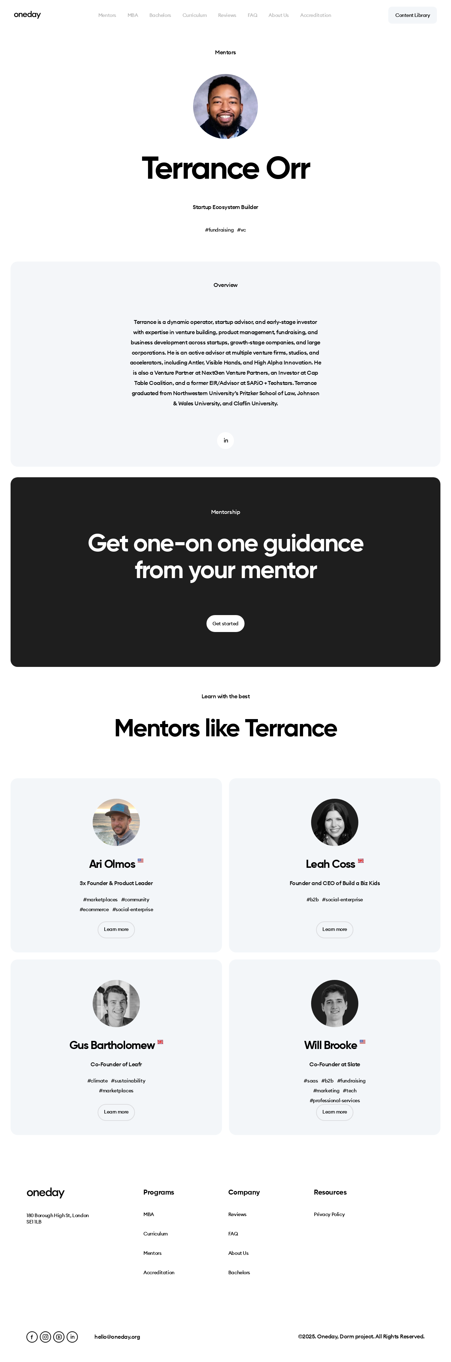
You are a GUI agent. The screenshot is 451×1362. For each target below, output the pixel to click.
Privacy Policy (329, 1214)
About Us (278, 15)
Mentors (107, 15)
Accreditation (315, 15)
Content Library (412, 15)
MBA (133, 15)
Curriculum (195, 15)
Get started (225, 623)
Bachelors (160, 15)
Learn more (116, 929)
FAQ (253, 15)
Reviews (227, 15)
